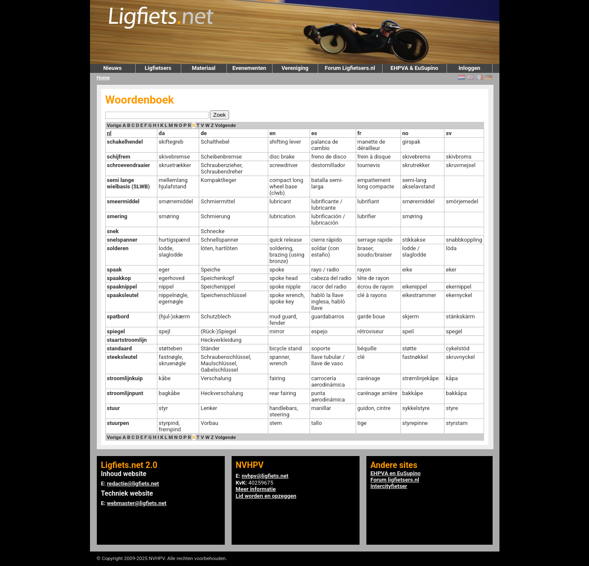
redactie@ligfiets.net (133, 483)
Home (103, 78)
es (314, 133)
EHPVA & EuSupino (414, 68)
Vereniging (294, 68)
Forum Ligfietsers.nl (350, 68)
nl (109, 133)
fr (359, 133)
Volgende (225, 125)
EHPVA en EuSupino (396, 473)
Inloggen (469, 68)
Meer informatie (256, 489)
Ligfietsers (158, 68)
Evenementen (249, 68)
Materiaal (203, 68)
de (203, 133)
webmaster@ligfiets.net (136, 503)
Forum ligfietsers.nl (395, 479)
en (273, 133)
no (405, 133)
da (162, 133)
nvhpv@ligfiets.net (265, 476)
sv (448, 133)
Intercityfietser (389, 486)
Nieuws (112, 68)
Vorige (114, 125)
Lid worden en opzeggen (266, 496)
